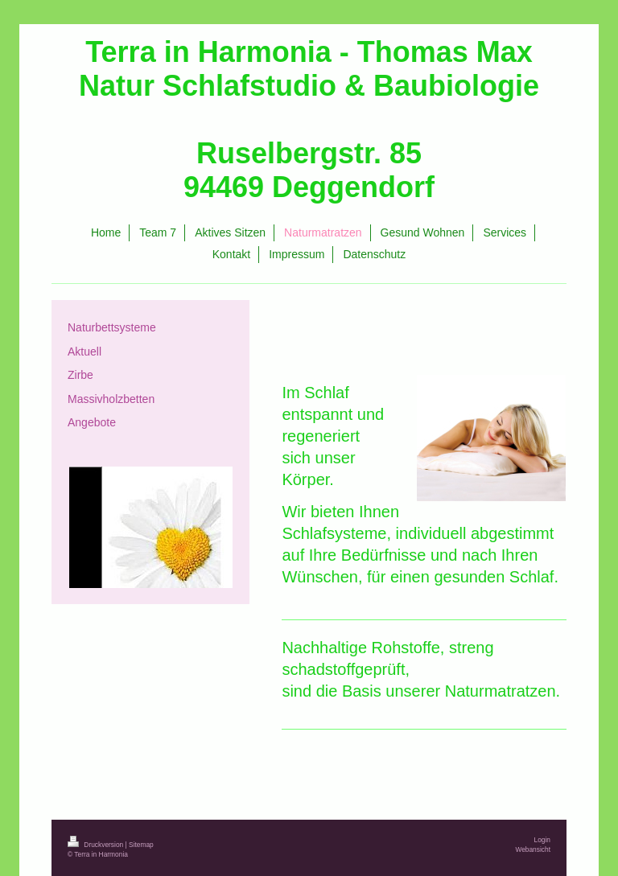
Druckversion (97, 845)
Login (542, 840)
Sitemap (141, 845)
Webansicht (532, 849)
